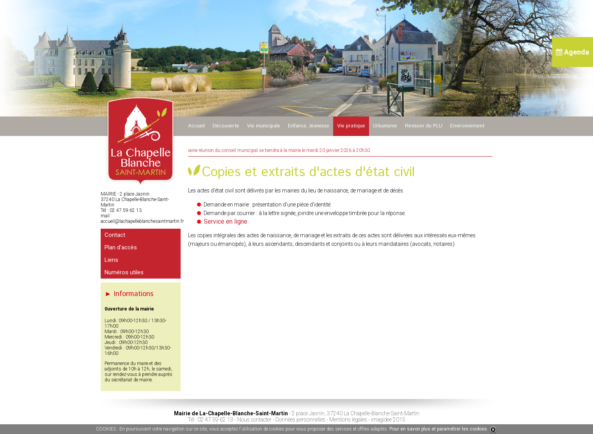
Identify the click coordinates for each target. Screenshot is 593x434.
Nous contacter (254, 419)
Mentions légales (348, 419)
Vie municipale (263, 126)
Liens (111, 259)
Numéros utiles (124, 272)
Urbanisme (385, 126)
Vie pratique (351, 126)
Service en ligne (225, 221)
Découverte (226, 126)
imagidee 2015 (388, 419)
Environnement (467, 126)
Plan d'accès (121, 247)
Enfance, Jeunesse (308, 126)
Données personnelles (300, 419)
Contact (115, 234)
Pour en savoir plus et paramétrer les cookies (438, 429)
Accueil (196, 126)
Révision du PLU (423, 126)
